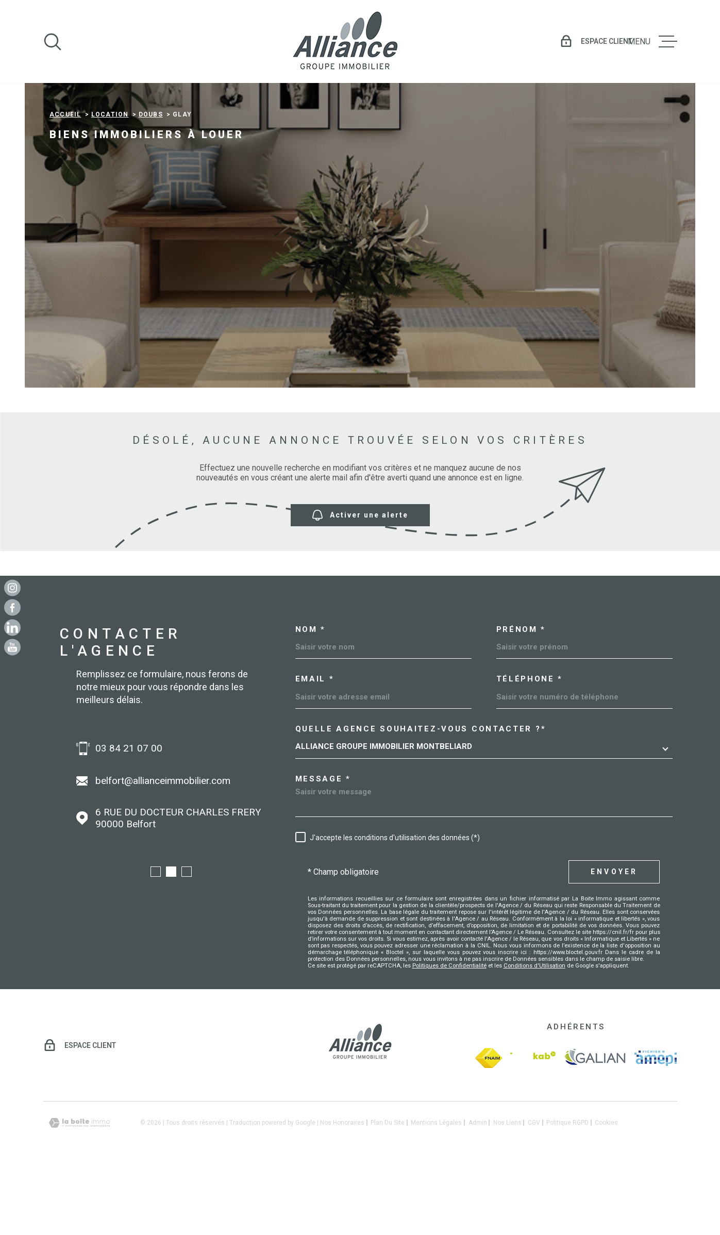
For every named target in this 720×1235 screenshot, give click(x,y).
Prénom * (521, 696)
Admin (477, 1189)
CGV (534, 1189)
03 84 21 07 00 (128, 815)
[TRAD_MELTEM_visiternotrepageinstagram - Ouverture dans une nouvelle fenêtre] (12, 587)
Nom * (310, 696)
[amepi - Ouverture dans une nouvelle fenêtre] (655, 1124)
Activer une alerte (360, 581)
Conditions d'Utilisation (534, 1031)
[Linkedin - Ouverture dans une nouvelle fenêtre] (12, 627)
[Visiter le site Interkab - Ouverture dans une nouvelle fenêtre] (533, 1124)
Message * (323, 845)
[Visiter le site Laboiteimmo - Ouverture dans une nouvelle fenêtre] (79, 1189)
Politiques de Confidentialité (449, 1031)
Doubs (151, 181)
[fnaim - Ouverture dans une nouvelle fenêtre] (488, 1124)
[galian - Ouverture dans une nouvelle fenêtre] (595, 1124)
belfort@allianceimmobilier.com (162, 847)
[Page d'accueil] (344, 41)
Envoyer (614, 938)
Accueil (65, 181)
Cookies (606, 1189)
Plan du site (388, 1189)
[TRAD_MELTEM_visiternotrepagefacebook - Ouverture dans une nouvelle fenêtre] (12, 607)
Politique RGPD (567, 1189)
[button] (155, 938)
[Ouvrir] (52, 41)
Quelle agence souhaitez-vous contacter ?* (420, 795)
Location (110, 181)
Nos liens (507, 1189)
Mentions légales (436, 1189)
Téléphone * (529, 745)
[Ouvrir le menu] (652, 41)
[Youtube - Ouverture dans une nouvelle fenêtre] (12, 647)
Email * (314, 745)
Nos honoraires (342, 1189)
